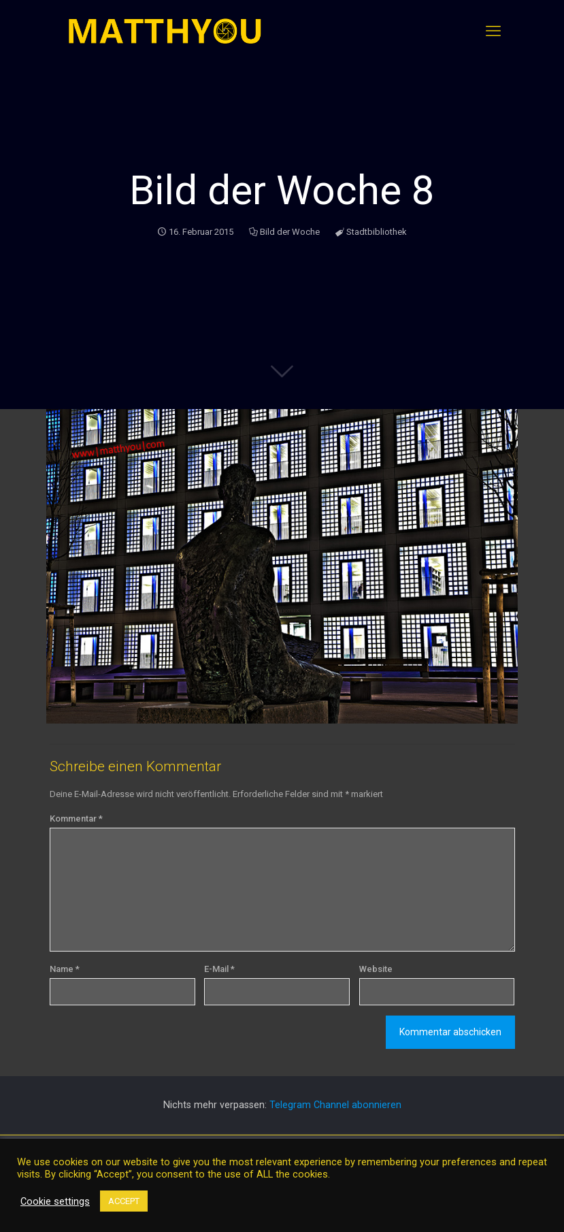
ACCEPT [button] (123, 1201)
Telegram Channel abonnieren (335, 1104)
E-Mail (219, 969)
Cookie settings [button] (55, 1201)
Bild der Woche (290, 232)
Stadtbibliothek (376, 232)
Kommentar (76, 818)
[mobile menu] (493, 31)
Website (376, 969)
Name (65, 969)
